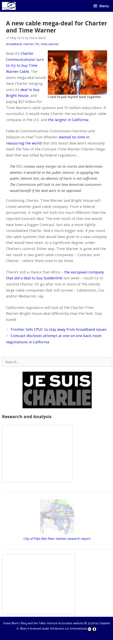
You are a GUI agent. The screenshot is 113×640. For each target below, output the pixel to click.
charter (28, 44)
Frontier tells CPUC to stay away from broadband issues (58, 329)
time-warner (50, 44)
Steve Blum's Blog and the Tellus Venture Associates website (43, 623)
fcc (37, 44)
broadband (14, 44)
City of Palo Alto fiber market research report (57, 538)
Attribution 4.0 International (73, 628)
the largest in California (68, 119)
